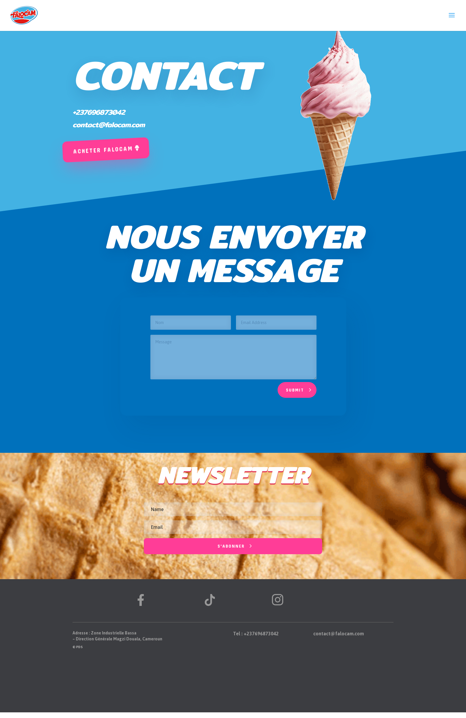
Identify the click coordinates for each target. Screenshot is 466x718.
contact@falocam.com (109, 124)
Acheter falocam (103, 149)
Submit (295, 389)
